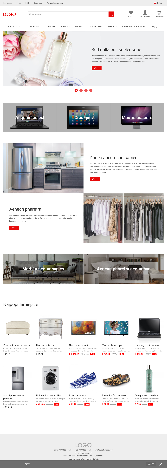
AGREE (151, 464)
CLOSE (160, 464)
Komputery (33, 27)
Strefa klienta (145, 14)
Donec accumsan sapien (43, 168)
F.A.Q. (28, 3)
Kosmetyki (95, 27)
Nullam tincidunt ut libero (49, 395)
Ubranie (64, 27)
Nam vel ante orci (45, 345)
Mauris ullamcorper (112, 345)
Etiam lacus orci (77, 395)
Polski (158, 3)
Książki (111, 27)
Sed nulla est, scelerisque (116, 49)
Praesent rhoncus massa (16, 345)
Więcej (96, 68)
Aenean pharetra (124, 218)
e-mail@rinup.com (106, 450)
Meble (50, 27)
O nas (18, 3)
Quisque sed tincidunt (146, 395)
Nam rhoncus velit (79, 345)
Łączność (38, 3)
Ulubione (131, 14)
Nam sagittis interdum (147, 345)
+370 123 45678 (65, 450)
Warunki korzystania (55, 3)
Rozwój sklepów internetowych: (83, 459)
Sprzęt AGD (14, 27)
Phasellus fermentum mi (115, 395)
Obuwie (79, 27)
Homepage (7, 3)
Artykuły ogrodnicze (133, 27)
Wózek (159, 14)
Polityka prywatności (95, 456)
